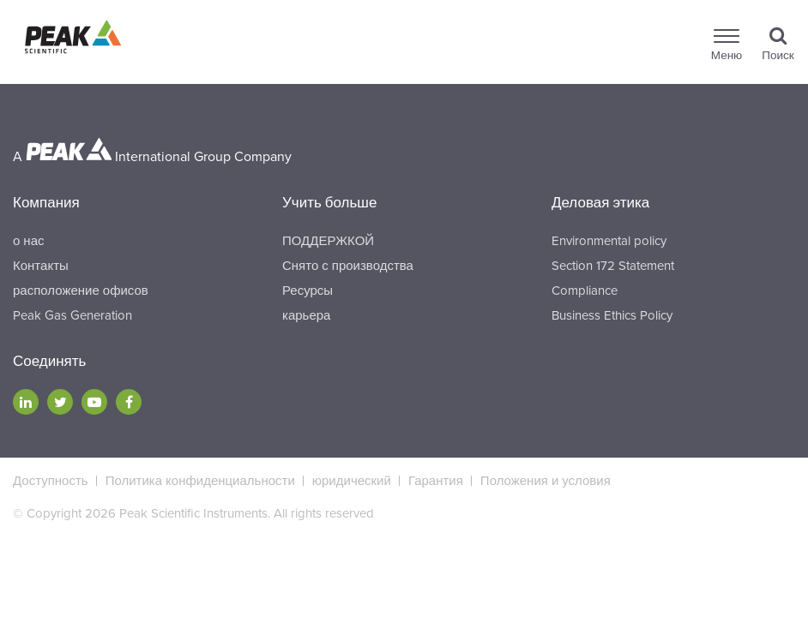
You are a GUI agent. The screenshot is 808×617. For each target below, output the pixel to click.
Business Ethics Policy (612, 315)
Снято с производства (347, 265)
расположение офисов (80, 290)
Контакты (41, 265)
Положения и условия (545, 480)
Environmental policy (609, 241)
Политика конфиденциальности (200, 480)
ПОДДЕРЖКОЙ (328, 241)
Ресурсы (307, 290)
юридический (351, 480)
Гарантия (435, 480)
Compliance (585, 290)
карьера (306, 315)
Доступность (50, 480)
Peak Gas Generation (72, 315)
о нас (28, 241)
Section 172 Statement (613, 265)
